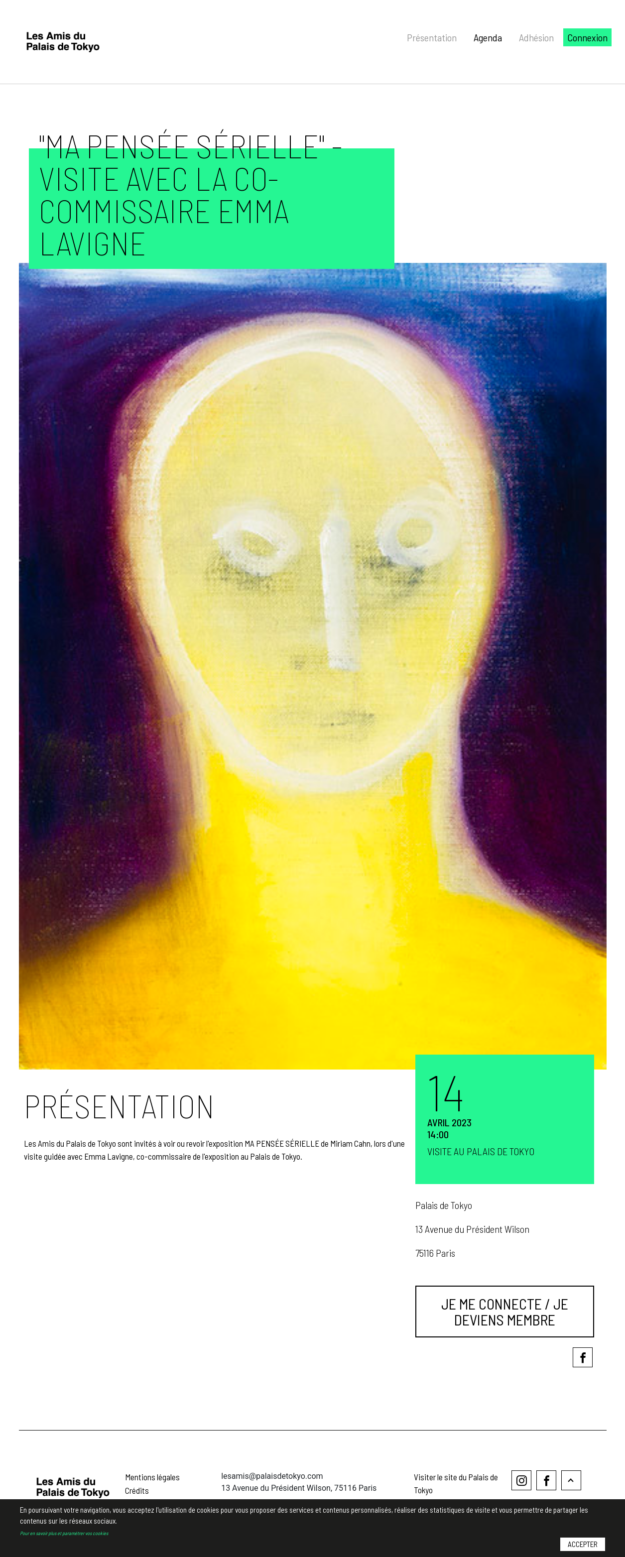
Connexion (587, 37)
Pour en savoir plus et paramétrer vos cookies (64, 1534)
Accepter (583, 1545)
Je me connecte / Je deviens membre (504, 1311)
